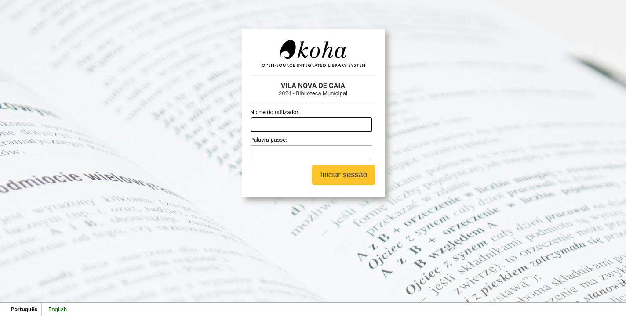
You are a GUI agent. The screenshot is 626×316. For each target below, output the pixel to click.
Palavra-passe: (268, 139)
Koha (313, 53)
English (57, 309)
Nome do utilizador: (275, 112)
